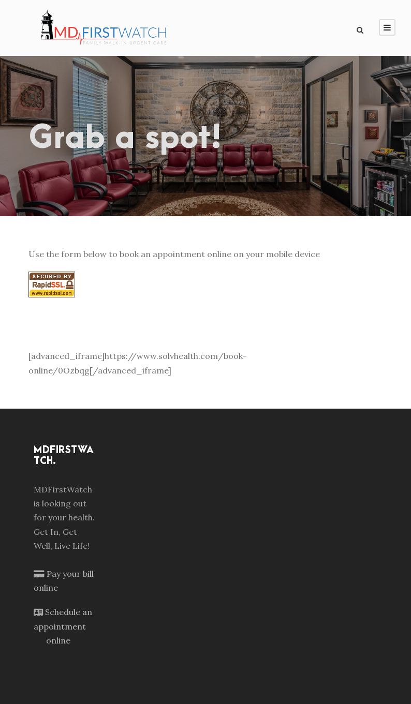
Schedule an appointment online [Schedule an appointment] (63, 626)
